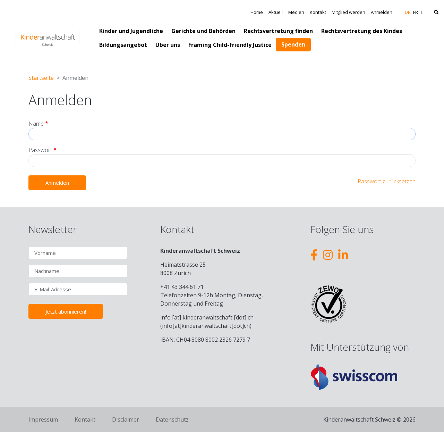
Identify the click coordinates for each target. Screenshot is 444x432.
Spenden (293, 44)
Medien (296, 12)
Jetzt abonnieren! (65, 311)
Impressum (43, 419)
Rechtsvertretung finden (278, 31)
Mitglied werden (348, 12)
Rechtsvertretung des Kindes (361, 31)
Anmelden (381, 12)
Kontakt (318, 12)
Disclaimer (125, 419)
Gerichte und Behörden (203, 31)
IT (422, 12)
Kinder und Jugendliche (131, 31)
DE (407, 12)
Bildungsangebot (123, 45)
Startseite (41, 78)
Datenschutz (172, 419)
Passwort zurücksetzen (387, 181)
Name (36, 123)
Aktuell (275, 12)
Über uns (167, 45)
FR (415, 12)
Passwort (40, 150)
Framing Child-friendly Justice (230, 45)
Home (256, 12)
